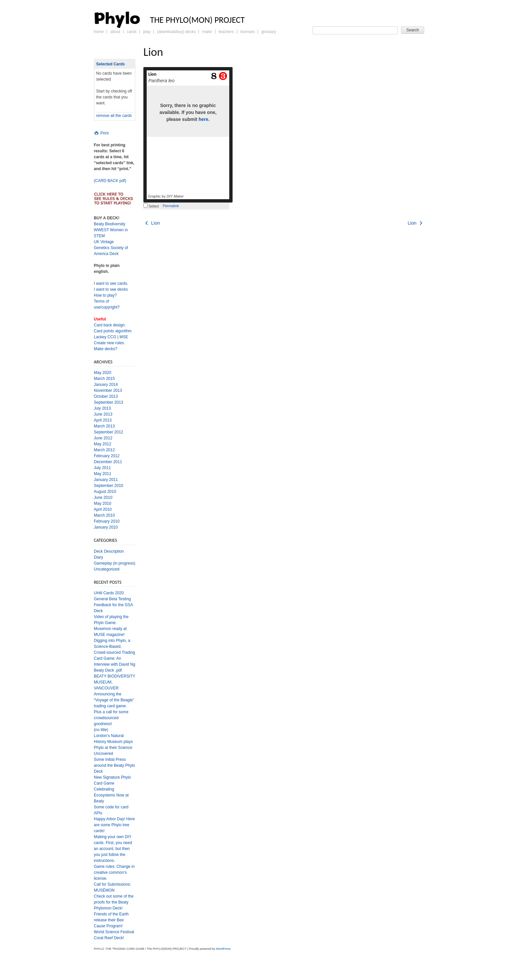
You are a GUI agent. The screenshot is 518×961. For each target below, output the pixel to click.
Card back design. (110, 325)
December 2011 (108, 462)
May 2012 (102, 444)
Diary (98, 557)
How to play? (105, 295)
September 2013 (108, 402)
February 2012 (107, 456)
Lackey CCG (105, 337)
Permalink (171, 206)
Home (99, 32)
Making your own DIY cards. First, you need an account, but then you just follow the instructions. (113, 848)
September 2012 (108, 432)
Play (146, 32)
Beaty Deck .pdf (108, 670)
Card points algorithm (112, 331)
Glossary (268, 32)
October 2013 (106, 396)
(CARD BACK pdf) (110, 180)
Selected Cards (110, 64)
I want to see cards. (111, 283)
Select (151, 206)
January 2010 (106, 527)
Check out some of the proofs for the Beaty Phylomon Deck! (113, 902)
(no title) (101, 729)
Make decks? (105, 349)
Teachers (226, 32)
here (203, 119)
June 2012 (103, 438)
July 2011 (102, 467)
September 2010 (108, 485)
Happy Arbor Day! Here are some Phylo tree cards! (114, 825)
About (115, 32)
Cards (131, 32)
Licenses (247, 32)
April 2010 (103, 509)
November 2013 (108, 390)
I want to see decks (111, 289)
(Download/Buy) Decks (176, 32)
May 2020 (102, 372)
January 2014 (106, 384)
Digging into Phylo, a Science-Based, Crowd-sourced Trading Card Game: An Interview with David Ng (114, 652)
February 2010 (107, 521)
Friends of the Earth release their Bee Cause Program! (111, 920)
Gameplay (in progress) (114, 563)
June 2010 (103, 497)
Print (101, 133)
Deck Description (109, 551)
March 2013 (104, 426)
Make (207, 32)
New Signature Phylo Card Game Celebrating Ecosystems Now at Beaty (112, 789)
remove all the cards (114, 115)
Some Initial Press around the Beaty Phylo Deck (114, 765)
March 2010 (104, 515)
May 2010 (102, 503)
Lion (152, 74)
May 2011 (102, 473)
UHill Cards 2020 (109, 593)
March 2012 (104, 450)
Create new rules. (109, 343)
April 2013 (103, 420)
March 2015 (104, 378)
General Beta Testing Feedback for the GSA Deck (113, 605)
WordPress (223, 948)
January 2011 (106, 479)
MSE (124, 337)
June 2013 (103, 414)
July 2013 (102, 408)
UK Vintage (104, 242)
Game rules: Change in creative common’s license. (114, 872)
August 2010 (105, 491)
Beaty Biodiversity (109, 224)
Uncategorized (106, 569)
